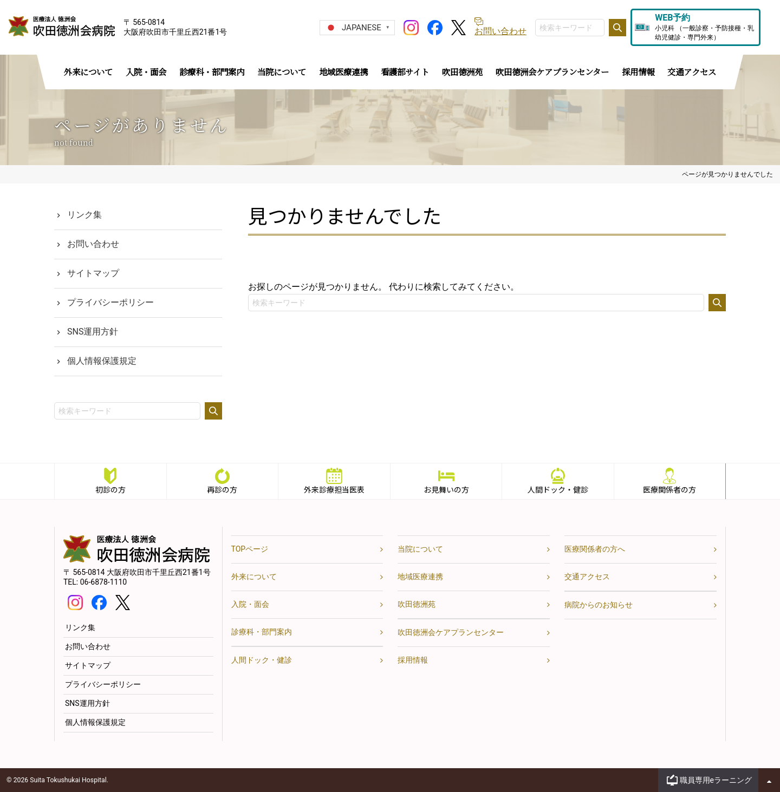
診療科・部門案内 (261, 631)
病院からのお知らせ (598, 604)
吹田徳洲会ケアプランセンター (451, 632)
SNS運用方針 (92, 331)
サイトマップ (93, 273)
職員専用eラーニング (716, 780)
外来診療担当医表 (334, 489)
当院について (420, 549)
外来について (254, 576)
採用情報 (413, 660)
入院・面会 (250, 604)
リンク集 (84, 215)
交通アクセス (587, 576)
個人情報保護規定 (101, 361)
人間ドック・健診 (558, 489)
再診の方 (222, 489)
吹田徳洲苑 (416, 604)
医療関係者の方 (670, 489)
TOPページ (250, 549)
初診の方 (110, 489)
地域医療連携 (420, 576)
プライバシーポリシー (110, 302)
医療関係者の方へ (594, 549)
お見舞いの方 (446, 489)
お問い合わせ (93, 244)
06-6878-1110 (103, 582)
